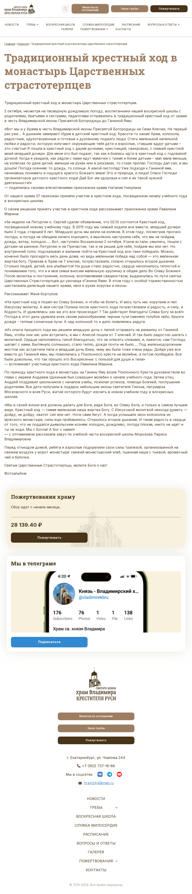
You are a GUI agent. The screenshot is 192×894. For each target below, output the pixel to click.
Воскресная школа (60, 24)
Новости (12, 24)
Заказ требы (129, 8)
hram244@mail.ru (99, 783)
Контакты (123, 29)
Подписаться (49, 642)
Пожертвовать (169, 8)
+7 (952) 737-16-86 (98, 766)
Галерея (67, 29)
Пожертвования (92, 29)
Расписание (131, 24)
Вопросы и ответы (162, 24)
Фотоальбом (15, 473)
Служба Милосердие (98, 24)
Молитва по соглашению (90, 9)
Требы (30, 24)
